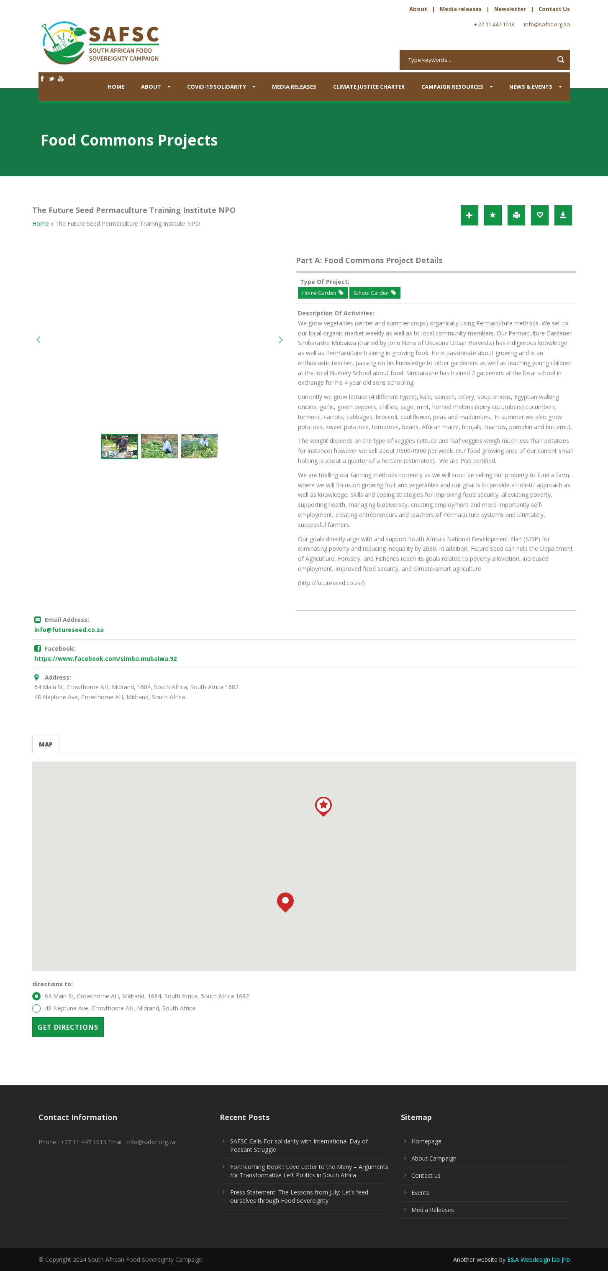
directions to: (52, 984)
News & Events (530, 86)
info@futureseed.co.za (69, 630)
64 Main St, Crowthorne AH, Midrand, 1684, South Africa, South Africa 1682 (140, 996)
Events (420, 1193)
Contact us (426, 1175)
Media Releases (294, 86)
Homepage (426, 1141)
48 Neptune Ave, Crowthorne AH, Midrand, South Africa (113, 1008)
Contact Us (554, 9)
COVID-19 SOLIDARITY (216, 86)
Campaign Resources (452, 86)
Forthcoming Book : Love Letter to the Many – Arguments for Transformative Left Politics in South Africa (309, 1171)
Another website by (511, 1259)
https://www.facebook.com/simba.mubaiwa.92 (105, 658)
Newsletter (510, 9)
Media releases (461, 9)
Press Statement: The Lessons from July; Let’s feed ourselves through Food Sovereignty (299, 1196)
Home (116, 86)
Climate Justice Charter (369, 86)
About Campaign (434, 1158)
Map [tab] (46, 744)
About (418, 9)
